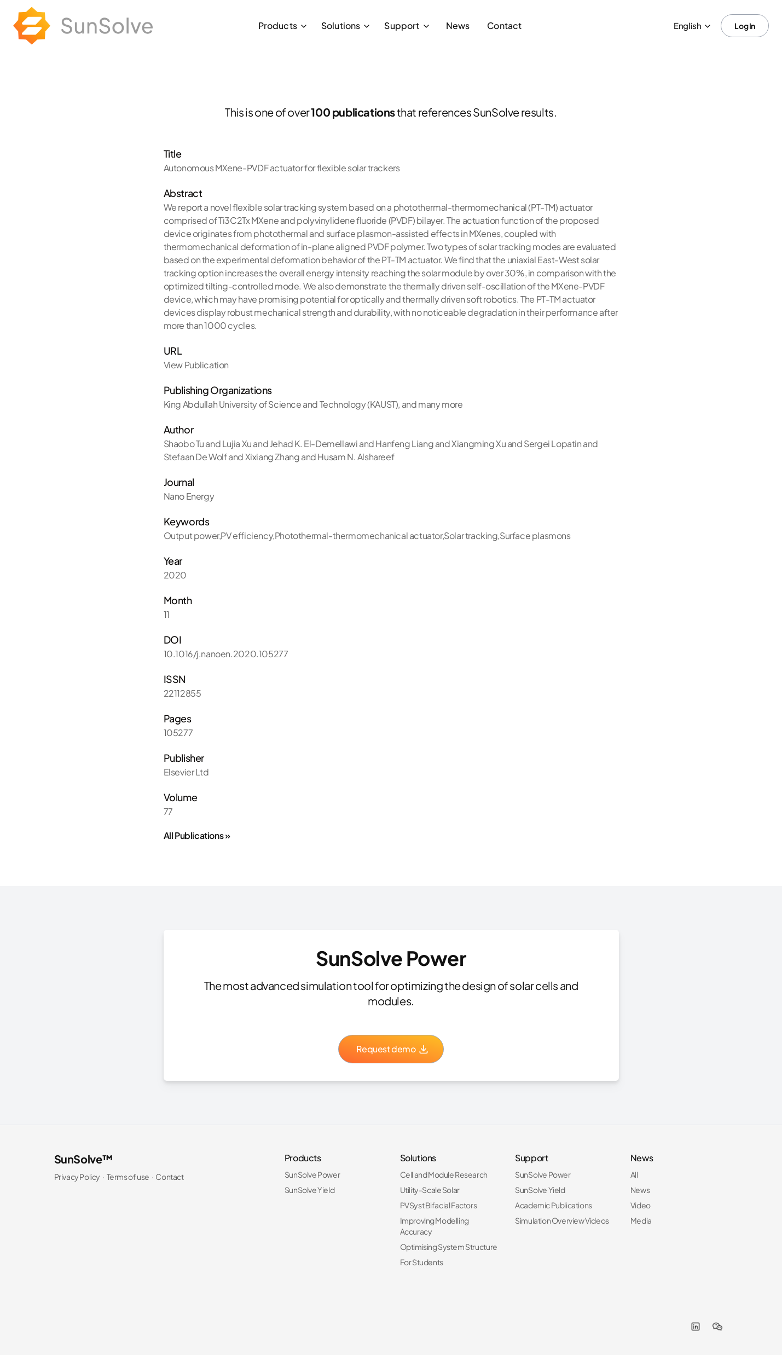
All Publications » (197, 835)
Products (283, 25)
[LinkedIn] (695, 1326)
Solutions (346, 25)
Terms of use (128, 1177)
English (693, 25)
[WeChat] (717, 1326)
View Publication (196, 364)
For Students (421, 1262)
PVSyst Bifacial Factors (438, 1205)
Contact (504, 25)
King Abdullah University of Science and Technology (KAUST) (281, 404)
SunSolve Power (312, 1174)
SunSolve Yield (309, 1190)
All (634, 1174)
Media (641, 1220)
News (458, 25)
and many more (432, 404)
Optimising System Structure (448, 1247)
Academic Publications (553, 1205)
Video (640, 1205)
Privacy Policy (77, 1177)
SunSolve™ (83, 1159)
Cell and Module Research (444, 1174)
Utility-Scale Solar (430, 1190)
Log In (744, 26)
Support (407, 25)
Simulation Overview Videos (562, 1220)
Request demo (392, 1049)
